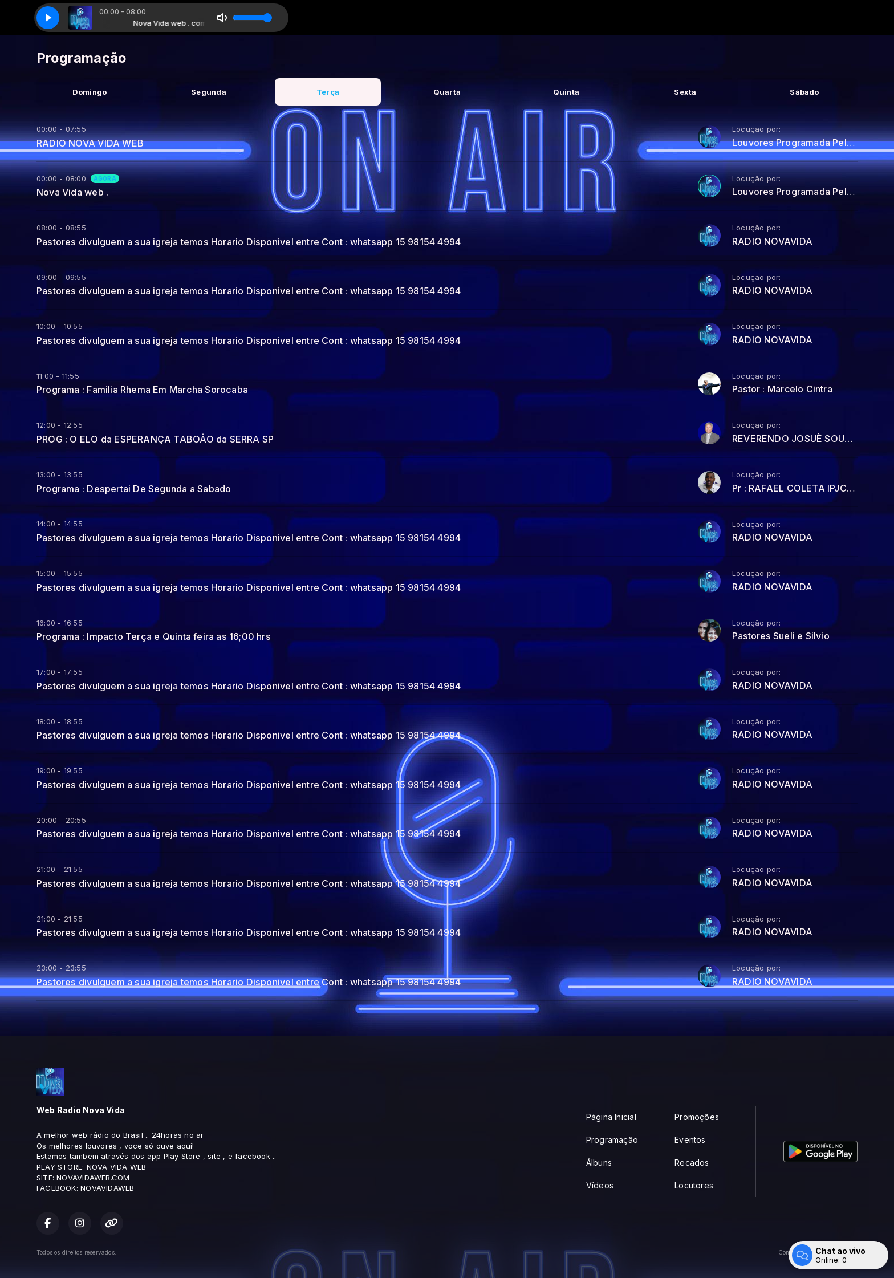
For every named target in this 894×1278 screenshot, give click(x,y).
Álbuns (599, 1162)
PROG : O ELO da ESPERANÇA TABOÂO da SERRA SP (155, 439)
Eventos (689, 1140)
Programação (612, 1140)
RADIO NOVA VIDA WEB (90, 143)
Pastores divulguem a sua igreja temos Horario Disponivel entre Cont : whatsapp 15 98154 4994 (248, 242)
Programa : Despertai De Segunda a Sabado (133, 488)
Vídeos (599, 1185)
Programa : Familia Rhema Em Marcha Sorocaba (142, 389)
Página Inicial (611, 1117)
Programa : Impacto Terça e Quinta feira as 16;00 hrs (153, 636)
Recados (691, 1162)
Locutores (693, 1185)
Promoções (696, 1117)
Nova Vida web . (72, 192)
